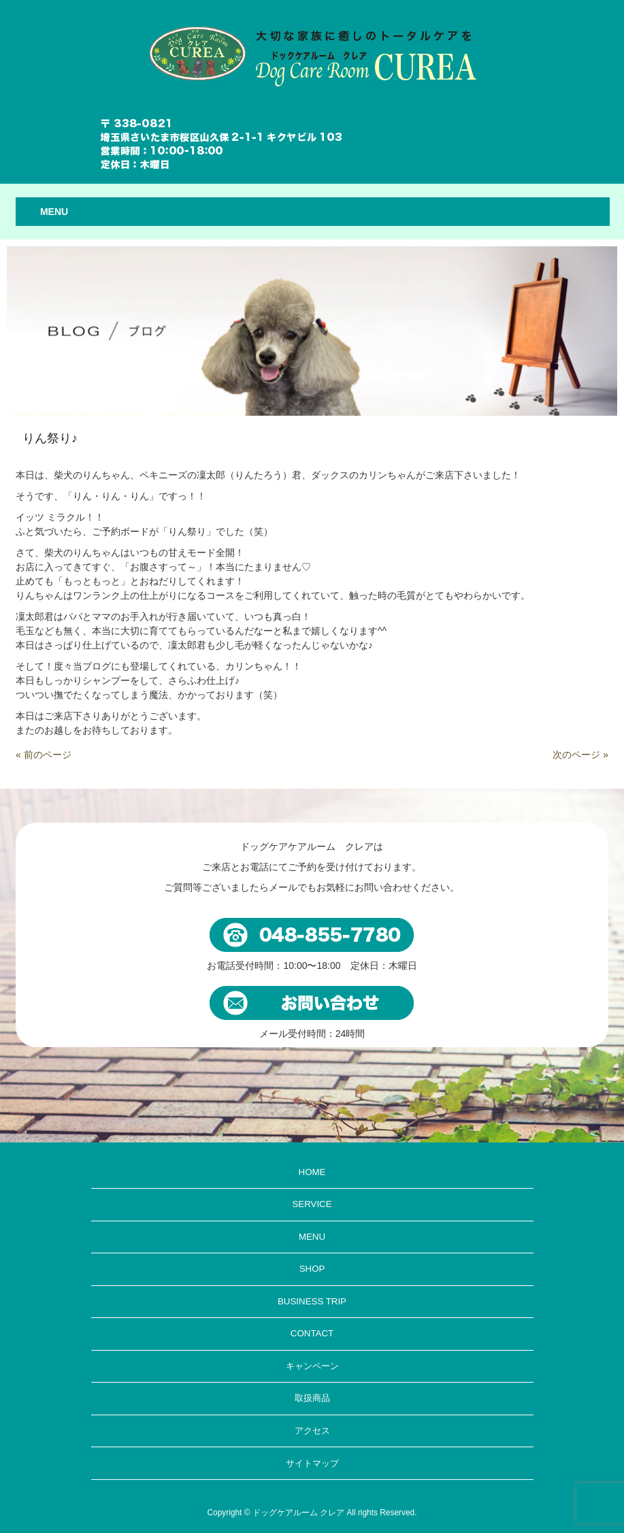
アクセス (312, 1430)
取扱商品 (312, 1398)
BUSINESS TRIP (312, 1301)
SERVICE (311, 1204)
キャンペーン (312, 1366)
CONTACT (312, 1333)
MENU (312, 1237)
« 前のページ (43, 754)
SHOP (312, 1269)
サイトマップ (312, 1463)
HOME (312, 1172)
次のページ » (580, 754)
